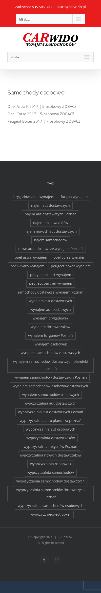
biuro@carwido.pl (71, 6)
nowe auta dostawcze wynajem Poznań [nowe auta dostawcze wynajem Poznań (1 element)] (50, 249)
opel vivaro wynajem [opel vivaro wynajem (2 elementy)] (27, 266)
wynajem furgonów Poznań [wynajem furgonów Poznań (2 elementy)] (50, 335)
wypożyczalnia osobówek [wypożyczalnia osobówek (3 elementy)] (50, 464)
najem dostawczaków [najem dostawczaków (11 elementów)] (50, 223)
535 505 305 (42, 6)
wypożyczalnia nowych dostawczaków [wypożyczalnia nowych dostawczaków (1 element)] (50, 455)
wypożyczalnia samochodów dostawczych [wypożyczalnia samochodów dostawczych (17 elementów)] (50, 481)
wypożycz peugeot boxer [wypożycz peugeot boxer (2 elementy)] (50, 514)
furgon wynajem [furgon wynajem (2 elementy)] (74, 197)
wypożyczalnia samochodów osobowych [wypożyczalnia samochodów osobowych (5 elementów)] (50, 505)
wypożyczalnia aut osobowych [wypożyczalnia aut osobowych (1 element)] (50, 429)
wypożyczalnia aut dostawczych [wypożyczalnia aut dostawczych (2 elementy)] (50, 403)
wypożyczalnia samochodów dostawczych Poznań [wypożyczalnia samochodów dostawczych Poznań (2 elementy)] (50, 493)
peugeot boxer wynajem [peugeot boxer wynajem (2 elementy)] (71, 266)
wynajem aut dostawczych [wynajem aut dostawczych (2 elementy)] (50, 301)
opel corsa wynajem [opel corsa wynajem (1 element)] (70, 257)
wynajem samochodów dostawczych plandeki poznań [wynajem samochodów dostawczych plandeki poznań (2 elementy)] (50, 365)
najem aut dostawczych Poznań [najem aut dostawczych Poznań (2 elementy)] (51, 214)
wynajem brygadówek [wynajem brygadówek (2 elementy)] (50, 318)
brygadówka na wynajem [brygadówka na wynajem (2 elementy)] (33, 197)
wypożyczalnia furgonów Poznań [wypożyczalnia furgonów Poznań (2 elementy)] (50, 446)
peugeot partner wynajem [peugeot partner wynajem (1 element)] (50, 283)
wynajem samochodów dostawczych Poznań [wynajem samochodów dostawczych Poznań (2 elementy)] (50, 377)
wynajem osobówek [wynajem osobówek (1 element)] (51, 344)
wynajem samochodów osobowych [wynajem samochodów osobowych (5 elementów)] (50, 394)
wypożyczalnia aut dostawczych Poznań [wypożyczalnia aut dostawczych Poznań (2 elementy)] (50, 412)
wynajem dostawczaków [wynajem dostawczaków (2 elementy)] (50, 327)
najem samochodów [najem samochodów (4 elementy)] (50, 240)
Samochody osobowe (35, 92)
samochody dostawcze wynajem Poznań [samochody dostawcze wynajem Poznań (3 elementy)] (50, 292)
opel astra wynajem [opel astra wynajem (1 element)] (31, 257)
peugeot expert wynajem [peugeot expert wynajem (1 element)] (50, 275)
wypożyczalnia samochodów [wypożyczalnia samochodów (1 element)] (50, 472)
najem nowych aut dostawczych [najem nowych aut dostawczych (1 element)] (50, 231)
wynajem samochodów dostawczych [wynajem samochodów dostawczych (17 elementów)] (50, 353)
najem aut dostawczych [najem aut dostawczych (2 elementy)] (50, 205)
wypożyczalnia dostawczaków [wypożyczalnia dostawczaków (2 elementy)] (50, 438)
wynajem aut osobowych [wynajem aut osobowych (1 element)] (50, 309)
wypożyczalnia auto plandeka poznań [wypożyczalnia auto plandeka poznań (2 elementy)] (50, 420)
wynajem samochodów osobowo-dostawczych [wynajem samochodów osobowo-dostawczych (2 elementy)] (50, 386)
